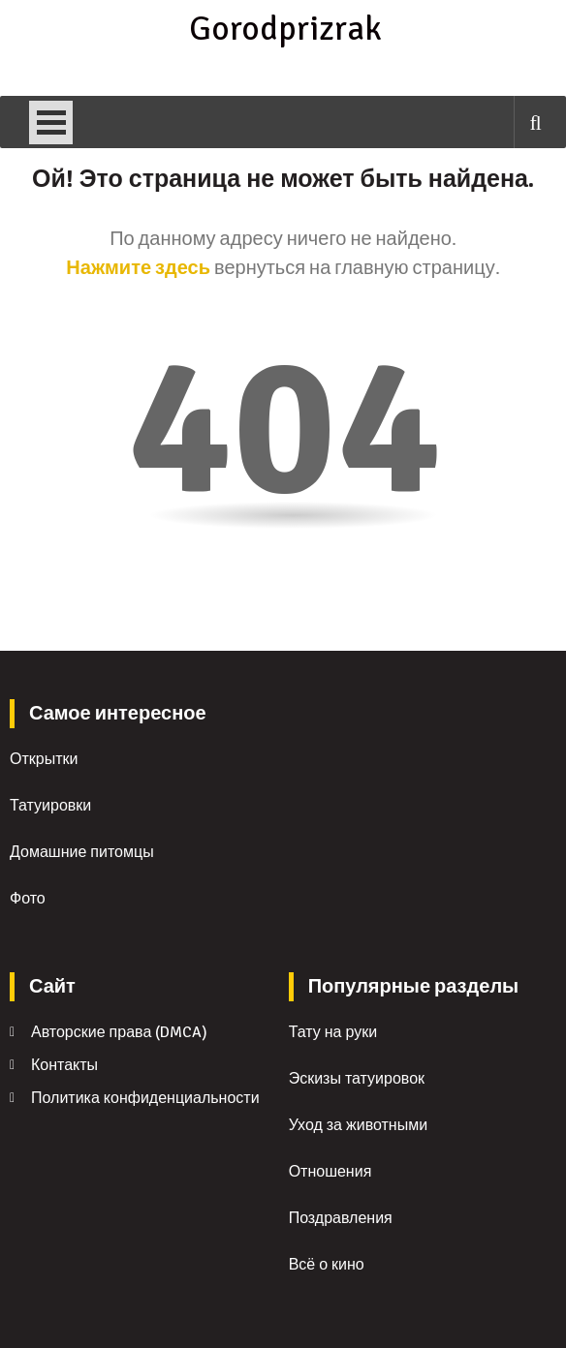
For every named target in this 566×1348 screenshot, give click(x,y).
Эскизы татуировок (356, 1078)
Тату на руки (333, 1032)
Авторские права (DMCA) (119, 1032)
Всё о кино (326, 1264)
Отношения (330, 1171)
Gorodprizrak (283, 29)
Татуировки (50, 805)
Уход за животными (358, 1125)
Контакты (64, 1065)
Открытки (44, 759)
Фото (28, 898)
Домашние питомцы (82, 852)
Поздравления (341, 1218)
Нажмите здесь (138, 268)
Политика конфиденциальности (145, 1098)
